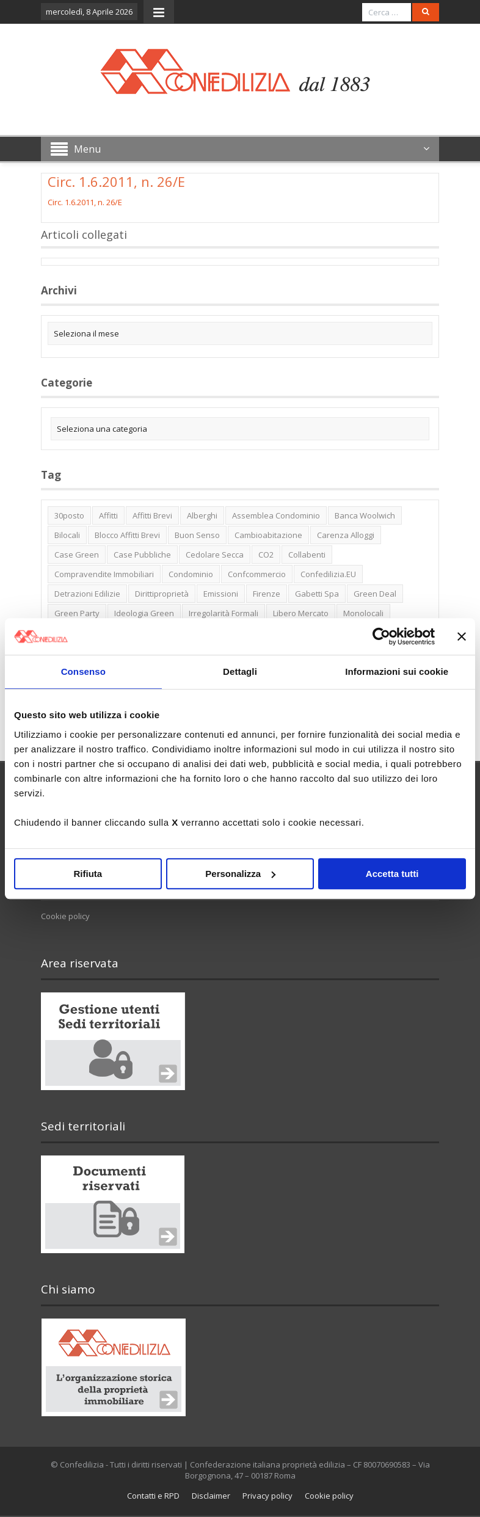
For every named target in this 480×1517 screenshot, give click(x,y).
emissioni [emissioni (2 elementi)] (220, 593)
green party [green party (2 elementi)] (77, 613)
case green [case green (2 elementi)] (76, 554)
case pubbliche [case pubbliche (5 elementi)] (142, 554)
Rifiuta (87, 873)
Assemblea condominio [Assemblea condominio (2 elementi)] (276, 515)
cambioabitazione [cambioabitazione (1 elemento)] (268, 534)
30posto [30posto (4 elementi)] (69, 515)
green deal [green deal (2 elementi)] (375, 593)
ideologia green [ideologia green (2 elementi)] (144, 613)
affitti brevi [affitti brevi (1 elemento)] (152, 515)
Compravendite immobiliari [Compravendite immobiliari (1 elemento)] (104, 574)
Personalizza (240, 873)
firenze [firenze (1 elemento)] (266, 593)
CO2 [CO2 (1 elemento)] (266, 554)
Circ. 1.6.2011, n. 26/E (85, 202)
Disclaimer (211, 1495)
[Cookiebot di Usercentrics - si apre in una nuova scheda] (381, 636)
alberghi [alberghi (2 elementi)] (202, 515)
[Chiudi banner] (461, 636)
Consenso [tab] (83, 671)
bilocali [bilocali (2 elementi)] (67, 534)
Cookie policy (65, 916)
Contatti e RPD (153, 1495)
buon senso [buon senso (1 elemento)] (197, 534)
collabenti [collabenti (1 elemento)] (306, 554)
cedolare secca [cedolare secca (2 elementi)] (215, 554)
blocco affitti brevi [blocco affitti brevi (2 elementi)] (127, 534)
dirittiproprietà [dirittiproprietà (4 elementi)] (162, 593)
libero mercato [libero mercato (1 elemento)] (301, 613)
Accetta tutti (392, 873)
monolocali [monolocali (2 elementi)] (363, 613)
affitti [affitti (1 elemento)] (108, 515)
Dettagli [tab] (240, 671)
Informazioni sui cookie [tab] (396, 671)
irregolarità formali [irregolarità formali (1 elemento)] (223, 613)
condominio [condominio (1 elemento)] (191, 574)
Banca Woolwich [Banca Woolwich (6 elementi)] (365, 515)
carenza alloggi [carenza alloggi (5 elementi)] (345, 534)
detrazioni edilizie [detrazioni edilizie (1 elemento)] (87, 593)
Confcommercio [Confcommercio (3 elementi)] (257, 574)
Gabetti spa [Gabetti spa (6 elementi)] (317, 593)
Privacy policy (267, 1495)
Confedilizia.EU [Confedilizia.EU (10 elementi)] (328, 574)
